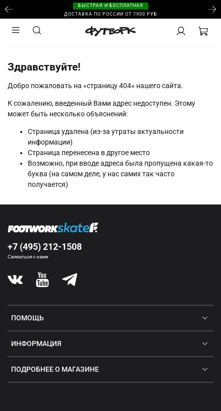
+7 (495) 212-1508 (45, 246)
